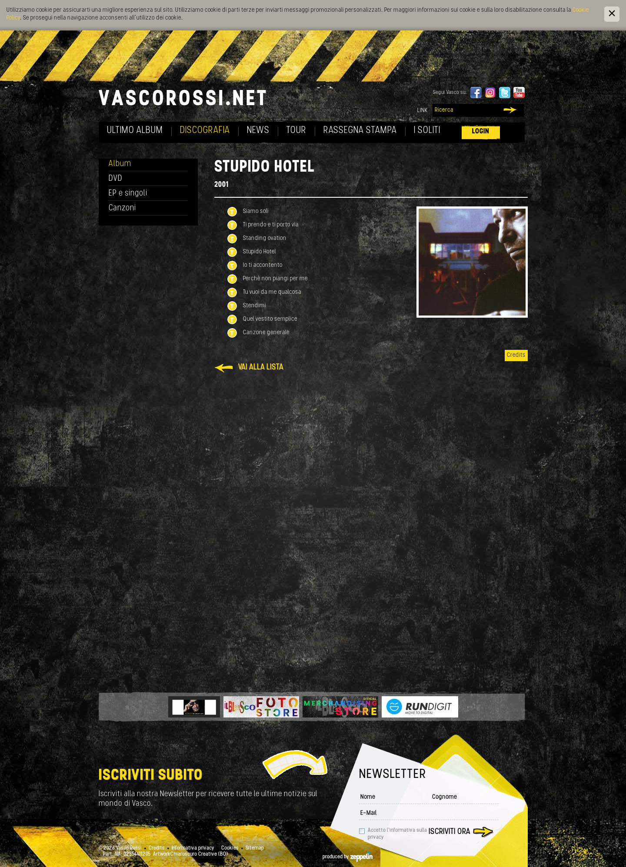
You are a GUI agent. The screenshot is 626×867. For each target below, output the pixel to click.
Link (422, 110)
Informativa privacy (193, 848)
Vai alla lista (260, 367)
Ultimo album (135, 131)
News (258, 131)
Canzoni (122, 208)
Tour (296, 131)
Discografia (205, 131)
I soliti (427, 131)
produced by (348, 857)
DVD (116, 179)
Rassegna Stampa (360, 131)
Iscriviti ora (449, 832)
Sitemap (255, 848)
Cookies (230, 848)
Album (120, 164)
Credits (516, 355)
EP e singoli (128, 193)
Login (480, 131)
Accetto (397, 834)
